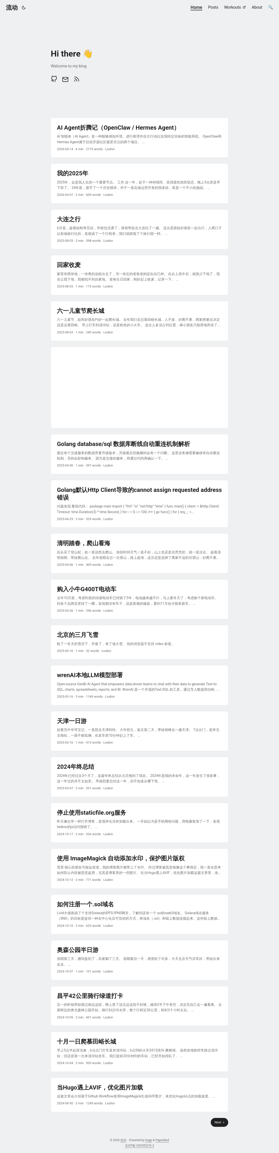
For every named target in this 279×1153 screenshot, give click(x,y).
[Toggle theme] (24, 7)
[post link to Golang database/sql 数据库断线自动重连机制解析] (139, 454)
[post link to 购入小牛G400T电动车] (139, 599)
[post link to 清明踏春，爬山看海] (139, 553)
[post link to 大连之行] (139, 229)
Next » (219, 1122)
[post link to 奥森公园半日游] (139, 960)
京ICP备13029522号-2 (139, 1145)
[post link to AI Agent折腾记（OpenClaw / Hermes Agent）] (139, 137)
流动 (12, 7)
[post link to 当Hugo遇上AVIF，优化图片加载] (139, 1095)
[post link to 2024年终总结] (139, 776)
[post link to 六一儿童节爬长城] (139, 321)
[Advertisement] (139, 387)
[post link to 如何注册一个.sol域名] (139, 914)
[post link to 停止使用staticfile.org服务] (139, 822)
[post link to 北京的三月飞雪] (139, 642)
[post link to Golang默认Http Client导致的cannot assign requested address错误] (139, 503)
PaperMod (162, 1140)
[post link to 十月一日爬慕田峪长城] (139, 1051)
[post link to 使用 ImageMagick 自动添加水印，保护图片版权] (139, 868)
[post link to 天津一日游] (139, 731)
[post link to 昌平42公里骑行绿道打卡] (139, 1006)
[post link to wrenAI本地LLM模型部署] (139, 685)
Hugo (148, 1140)
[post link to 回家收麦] (139, 275)
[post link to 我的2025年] (139, 183)
